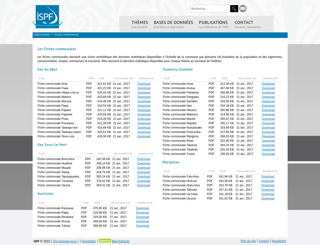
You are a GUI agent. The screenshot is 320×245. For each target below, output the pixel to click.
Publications (42, 34)
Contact (264, 241)
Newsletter (89, 241)
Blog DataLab (120, 241)
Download (143, 83)
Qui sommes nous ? (66, 241)
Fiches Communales (66, 34)
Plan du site (248, 241)
